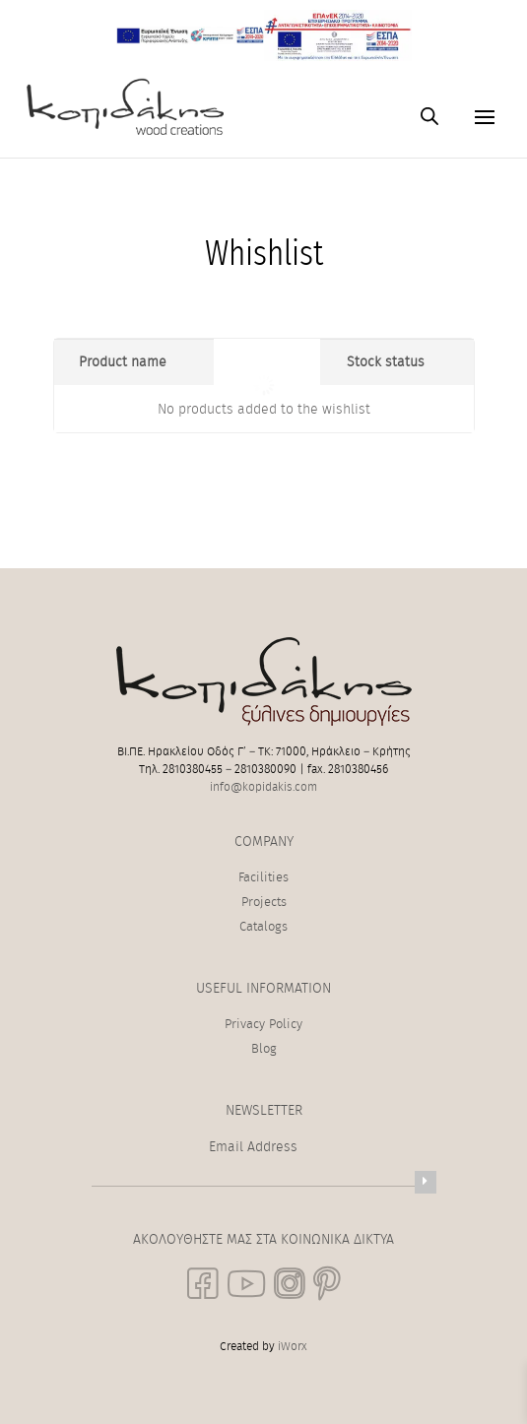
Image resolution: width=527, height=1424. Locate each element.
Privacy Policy (263, 1024)
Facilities (263, 878)
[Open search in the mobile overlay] (429, 116)
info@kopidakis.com (263, 787)
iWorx (292, 1346)
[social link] (203, 1283)
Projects (264, 902)
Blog (264, 1049)
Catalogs (263, 927)
